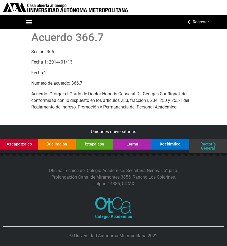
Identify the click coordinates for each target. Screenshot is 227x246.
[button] (29, 22)
